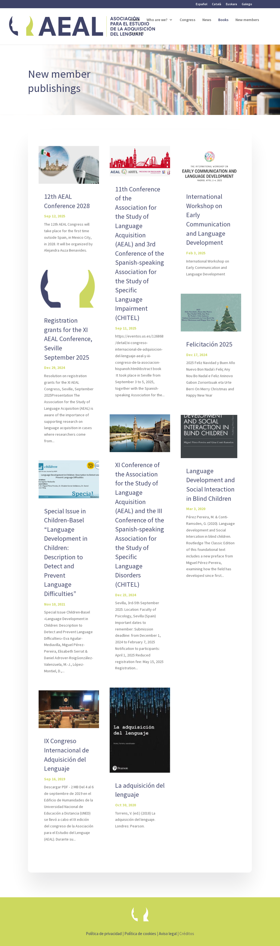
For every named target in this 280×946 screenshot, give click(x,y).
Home (135, 20)
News (206, 20)
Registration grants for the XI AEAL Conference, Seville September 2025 (68, 339)
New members (247, 20)
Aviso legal (168, 933)
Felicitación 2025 (209, 345)
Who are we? (157, 20)
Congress (188, 20)
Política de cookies (140, 933)
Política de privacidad (104, 933)
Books (223, 20)
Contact (137, 33)
